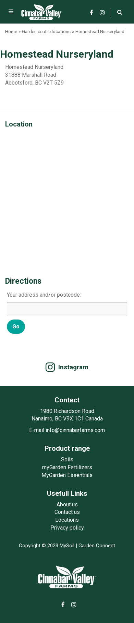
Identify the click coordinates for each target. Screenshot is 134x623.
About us (67, 504)
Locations (67, 520)
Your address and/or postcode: (44, 295)
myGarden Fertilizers (67, 467)
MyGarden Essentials (67, 475)
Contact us (67, 512)
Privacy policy (67, 527)
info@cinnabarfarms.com (75, 430)
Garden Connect (96, 546)
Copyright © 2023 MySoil (46, 546)
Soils (67, 459)
